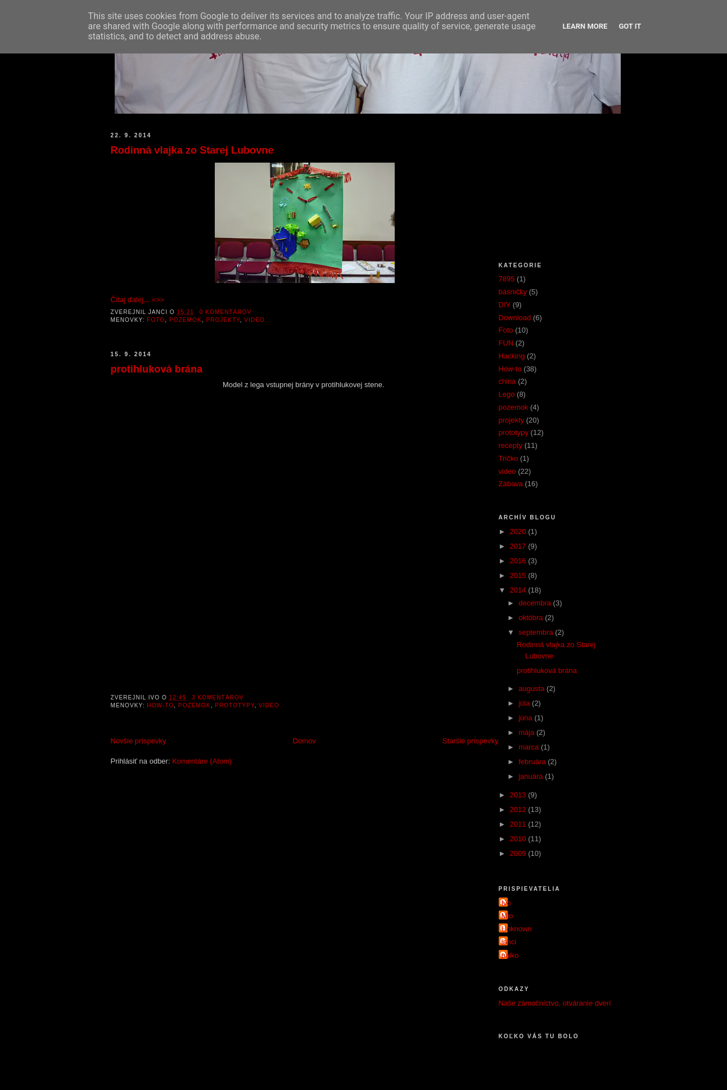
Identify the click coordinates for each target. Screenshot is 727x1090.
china (507, 381)
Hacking (512, 356)
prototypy (234, 705)
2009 (519, 853)
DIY (505, 304)
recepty (511, 445)
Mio (507, 916)
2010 (519, 839)
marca (529, 747)
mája (527, 732)
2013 (519, 795)
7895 (507, 279)
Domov (304, 741)
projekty (223, 320)
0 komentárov (226, 312)
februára (533, 761)
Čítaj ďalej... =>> (138, 299)
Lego (507, 394)
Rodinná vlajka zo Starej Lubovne (192, 150)
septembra (536, 632)
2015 (519, 575)
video (254, 320)
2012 (519, 809)
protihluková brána (157, 369)
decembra (535, 603)
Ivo (506, 903)
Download (515, 317)
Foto (156, 320)
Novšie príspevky (138, 741)
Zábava (511, 483)
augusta (532, 688)
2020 (519, 531)
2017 (519, 546)
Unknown (517, 929)
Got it (629, 26)
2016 (519, 561)
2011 (519, 824)
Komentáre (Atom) (202, 761)
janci (509, 942)
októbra (531, 617)
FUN (506, 343)
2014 (519, 590)
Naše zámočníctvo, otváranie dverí (555, 1003)
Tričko (508, 458)
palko (510, 955)
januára (531, 776)
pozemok (185, 320)
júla (525, 703)
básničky (513, 292)
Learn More (585, 26)
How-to (160, 705)
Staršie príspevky (470, 741)
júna (526, 718)
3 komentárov (218, 697)
